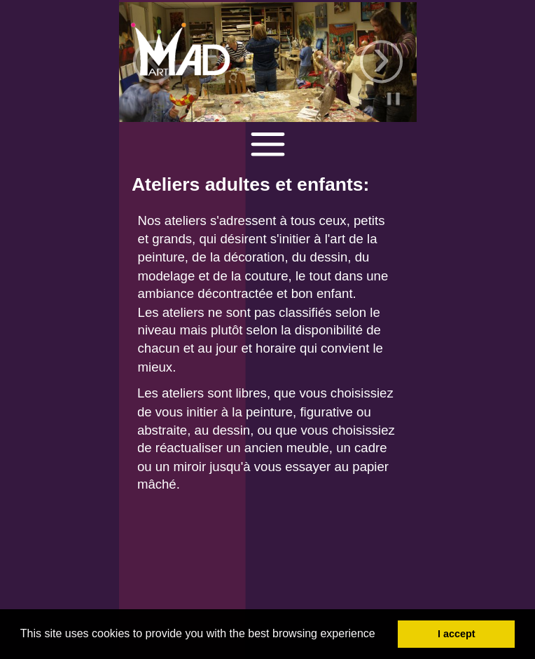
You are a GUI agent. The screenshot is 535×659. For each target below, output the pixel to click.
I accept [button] (456, 633)
